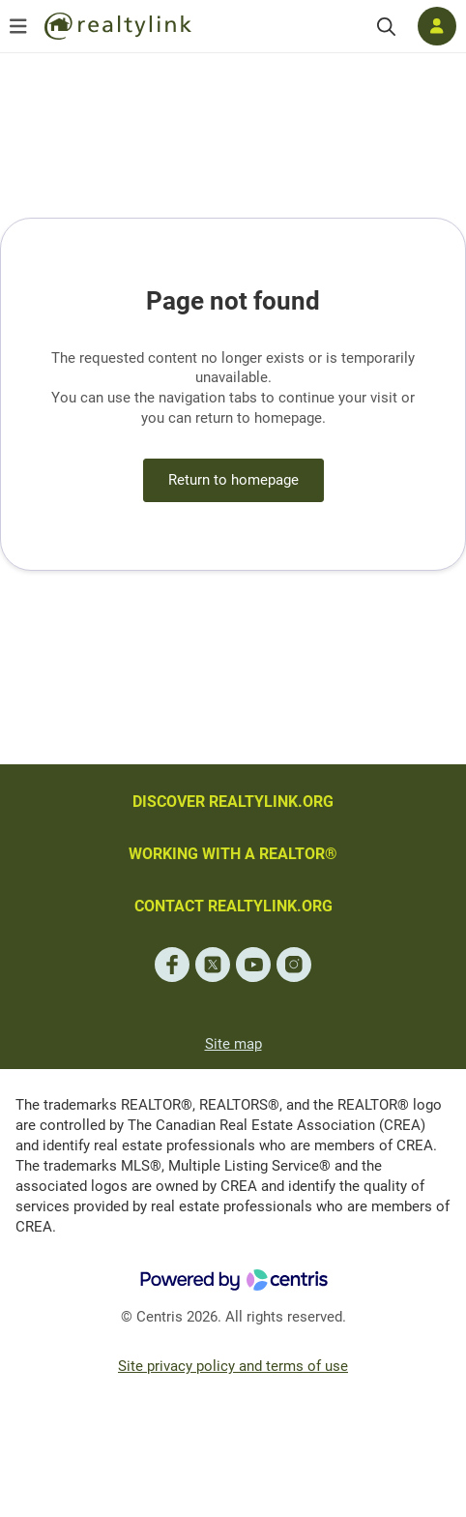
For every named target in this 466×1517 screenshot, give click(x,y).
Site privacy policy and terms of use (233, 1366)
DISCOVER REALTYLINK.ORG (233, 801)
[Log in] (437, 26)
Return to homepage (233, 480)
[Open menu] (18, 26)
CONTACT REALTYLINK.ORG (233, 906)
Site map (233, 1044)
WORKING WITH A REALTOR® (233, 854)
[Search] (386, 27)
